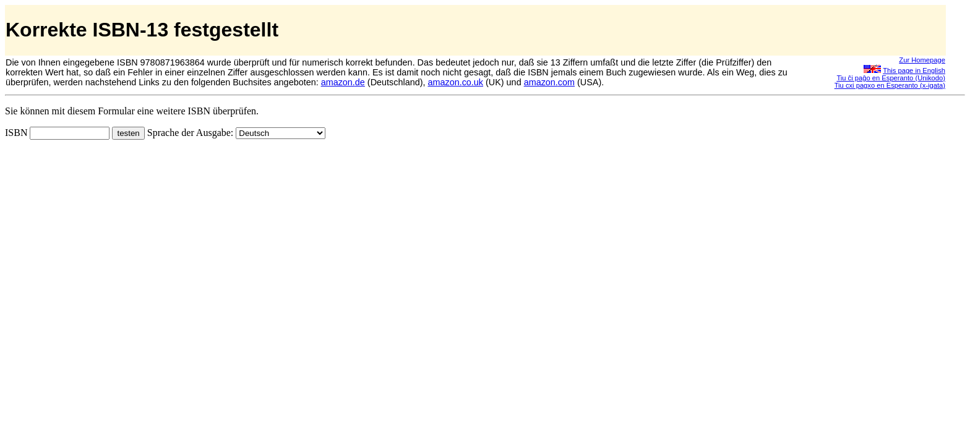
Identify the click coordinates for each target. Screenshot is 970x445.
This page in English (914, 70)
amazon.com (549, 82)
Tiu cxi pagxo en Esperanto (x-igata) (890, 85)
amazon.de (343, 82)
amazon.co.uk (455, 82)
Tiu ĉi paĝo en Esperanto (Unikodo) (890, 78)
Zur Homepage (922, 60)
